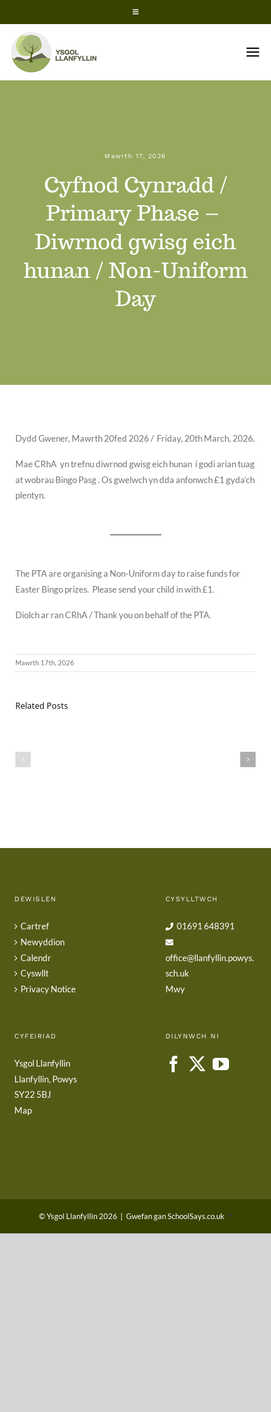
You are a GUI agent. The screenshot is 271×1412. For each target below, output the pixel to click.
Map (23, 1110)
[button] (23, 759)
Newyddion (42, 942)
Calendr (35, 957)
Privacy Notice (48, 989)
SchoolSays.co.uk (196, 1216)
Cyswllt (34, 973)
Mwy (175, 989)
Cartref (34, 926)
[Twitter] (197, 1064)
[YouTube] (221, 1064)
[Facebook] (173, 1064)
